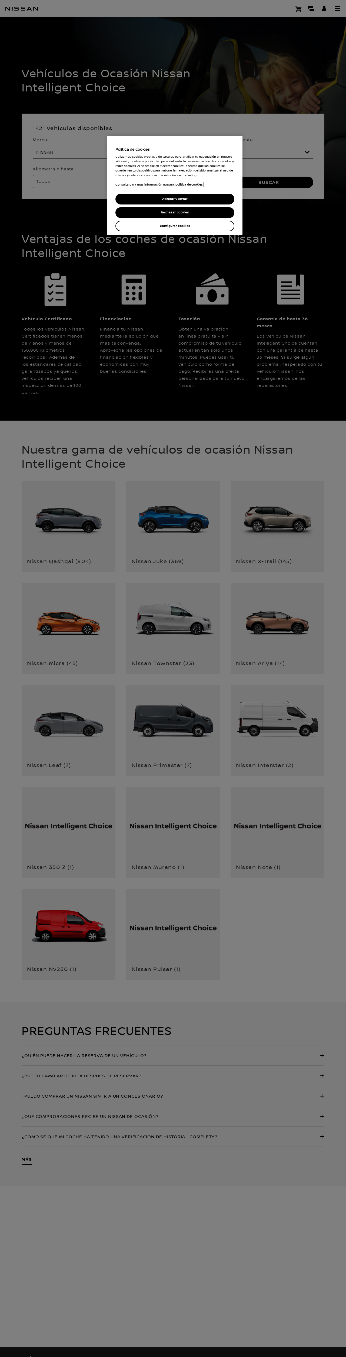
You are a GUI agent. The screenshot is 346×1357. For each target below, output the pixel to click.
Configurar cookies (175, 226)
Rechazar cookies (175, 212)
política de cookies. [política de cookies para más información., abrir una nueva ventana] (189, 184)
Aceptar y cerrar (174, 199)
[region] (174, 186)
